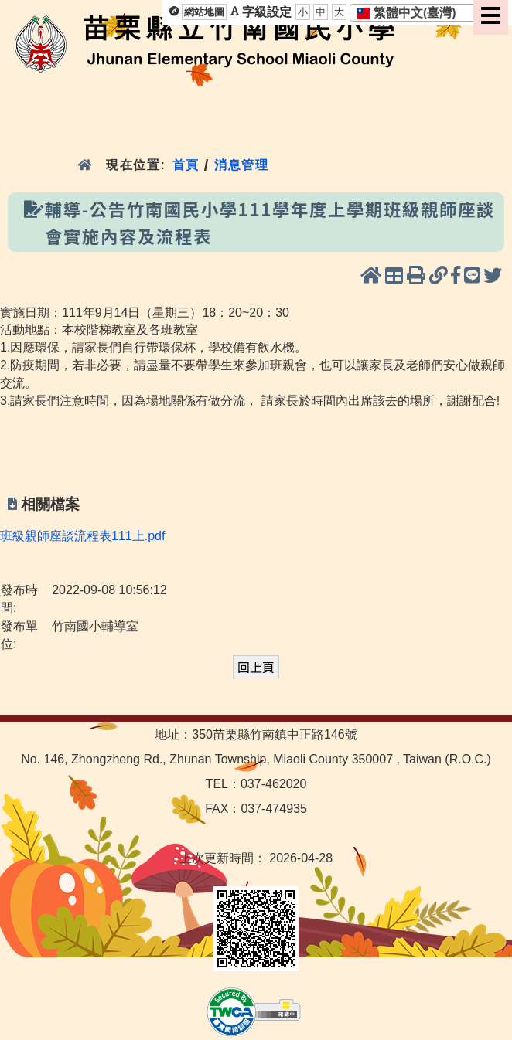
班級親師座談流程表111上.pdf (82, 535)
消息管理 (242, 165)
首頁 (185, 165)
